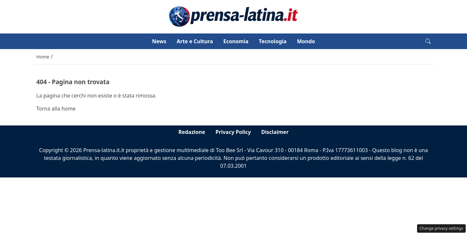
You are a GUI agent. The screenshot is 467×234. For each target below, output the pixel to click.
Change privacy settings (441, 228)
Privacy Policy (233, 132)
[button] (428, 41)
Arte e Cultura (195, 41)
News (159, 41)
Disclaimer (275, 132)
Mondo (306, 41)
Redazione (191, 132)
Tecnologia (273, 41)
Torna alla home (56, 108)
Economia (235, 41)
